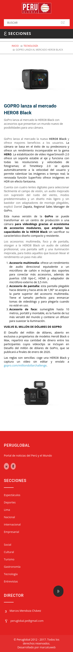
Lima (7, 510)
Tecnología (31, 45)
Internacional (12, 524)
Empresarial (11, 532)
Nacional (9, 517)
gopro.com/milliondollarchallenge (25, 365)
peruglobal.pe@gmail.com (26, 621)
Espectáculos (12, 495)
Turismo (9, 559)
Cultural (9, 552)
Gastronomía (12, 567)
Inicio (15, 45)
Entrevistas (11, 581)
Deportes (10, 502)
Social (7, 544)
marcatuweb (48, 647)
